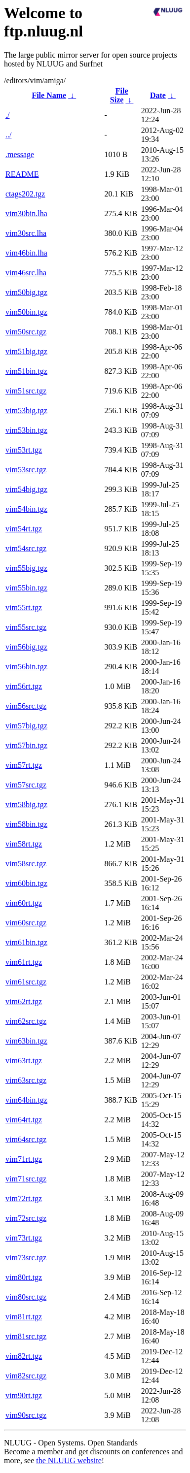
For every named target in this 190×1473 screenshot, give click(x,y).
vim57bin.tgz (26, 745)
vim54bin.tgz (26, 509)
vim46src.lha (25, 272)
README (22, 174)
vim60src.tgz (25, 922)
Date (158, 95)
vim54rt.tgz (23, 528)
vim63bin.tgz (26, 1041)
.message (19, 154)
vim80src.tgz (25, 1297)
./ (7, 115)
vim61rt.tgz (23, 962)
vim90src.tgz (25, 1415)
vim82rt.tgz (23, 1356)
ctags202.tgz (25, 194)
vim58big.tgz (26, 804)
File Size (119, 95)
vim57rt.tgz (23, 765)
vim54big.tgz (26, 489)
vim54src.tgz (25, 548)
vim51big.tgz (26, 351)
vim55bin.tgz (26, 588)
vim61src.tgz (25, 982)
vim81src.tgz (25, 1336)
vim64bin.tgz (26, 1100)
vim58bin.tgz (26, 824)
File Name (49, 95)
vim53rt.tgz (23, 450)
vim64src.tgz (25, 1139)
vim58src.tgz (25, 863)
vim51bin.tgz (26, 371)
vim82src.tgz (25, 1376)
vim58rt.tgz (23, 844)
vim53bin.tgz (26, 430)
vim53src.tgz (25, 469)
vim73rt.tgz (23, 1238)
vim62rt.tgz (23, 1001)
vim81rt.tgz (23, 1316)
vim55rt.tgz (23, 607)
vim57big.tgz (26, 725)
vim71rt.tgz (23, 1159)
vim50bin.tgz (26, 312)
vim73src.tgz (25, 1257)
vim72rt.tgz (23, 1198)
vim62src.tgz (25, 1021)
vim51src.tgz (25, 391)
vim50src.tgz (25, 331)
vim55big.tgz (26, 568)
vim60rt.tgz (23, 903)
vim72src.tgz (25, 1218)
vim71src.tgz (25, 1179)
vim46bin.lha (26, 253)
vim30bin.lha (26, 213)
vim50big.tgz (26, 292)
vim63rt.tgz (23, 1060)
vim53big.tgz (26, 410)
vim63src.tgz (25, 1080)
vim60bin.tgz (26, 883)
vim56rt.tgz (23, 686)
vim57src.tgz (25, 785)
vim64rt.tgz (23, 1119)
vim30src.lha (25, 233)
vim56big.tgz (26, 647)
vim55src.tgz (25, 627)
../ (8, 135)
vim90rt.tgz (23, 1395)
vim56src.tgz (25, 706)
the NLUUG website (68, 1460)
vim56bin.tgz (26, 666)
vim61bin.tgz (26, 942)
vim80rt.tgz (23, 1277)
